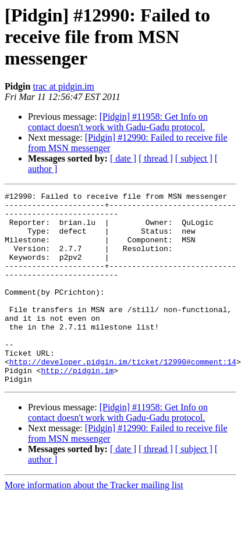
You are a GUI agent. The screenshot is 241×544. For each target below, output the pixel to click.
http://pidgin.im (77, 407)
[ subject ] (193, 158)
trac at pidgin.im (63, 86)
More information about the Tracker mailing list (94, 523)
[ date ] (123, 158)
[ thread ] (156, 158)
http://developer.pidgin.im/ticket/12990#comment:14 (122, 396)
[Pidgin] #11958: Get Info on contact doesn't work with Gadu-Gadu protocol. (118, 122)
